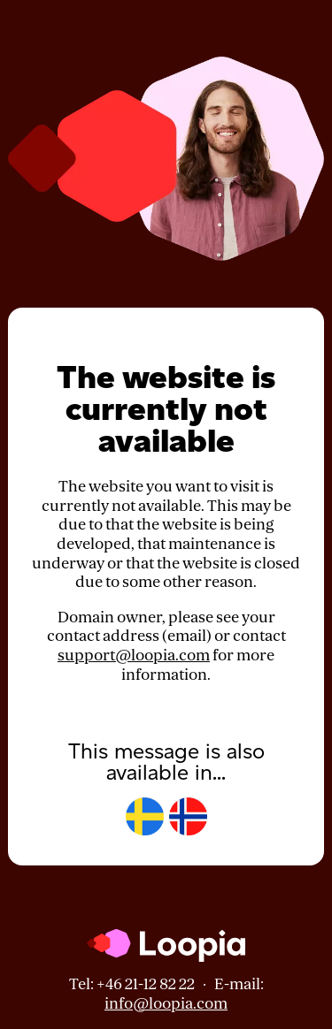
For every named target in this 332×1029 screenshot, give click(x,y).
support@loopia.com (134, 655)
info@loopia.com (166, 1004)
